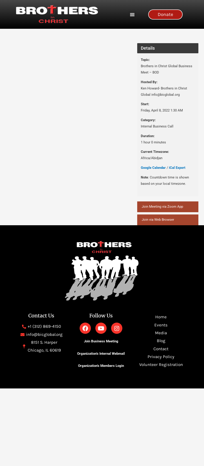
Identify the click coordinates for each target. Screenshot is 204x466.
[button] (132, 14)
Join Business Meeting (101, 341)
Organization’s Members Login (101, 366)
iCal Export (177, 168)
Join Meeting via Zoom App (162, 207)
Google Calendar (153, 168)
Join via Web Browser (158, 220)
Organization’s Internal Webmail (101, 354)
